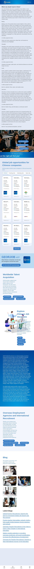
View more (17, 248)
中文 (30, 2)
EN (28, 2)
